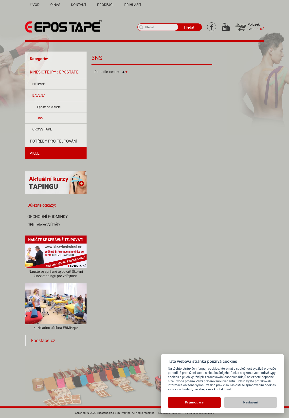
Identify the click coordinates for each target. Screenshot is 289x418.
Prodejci (105, 4)
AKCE (34, 153)
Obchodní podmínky (47, 216)
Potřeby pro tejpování (53, 141)
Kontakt (78, 4)
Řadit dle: (106, 72)
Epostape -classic (48, 107)
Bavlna (38, 95)
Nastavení (250, 402)
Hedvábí (39, 83)
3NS (40, 118)
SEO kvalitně (122, 413)
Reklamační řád (43, 224)
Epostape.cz (43, 340)
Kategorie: (39, 58)
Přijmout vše (194, 402)
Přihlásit (132, 4)
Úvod (34, 4)
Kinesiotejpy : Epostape (54, 72)
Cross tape (42, 129)
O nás (55, 4)
